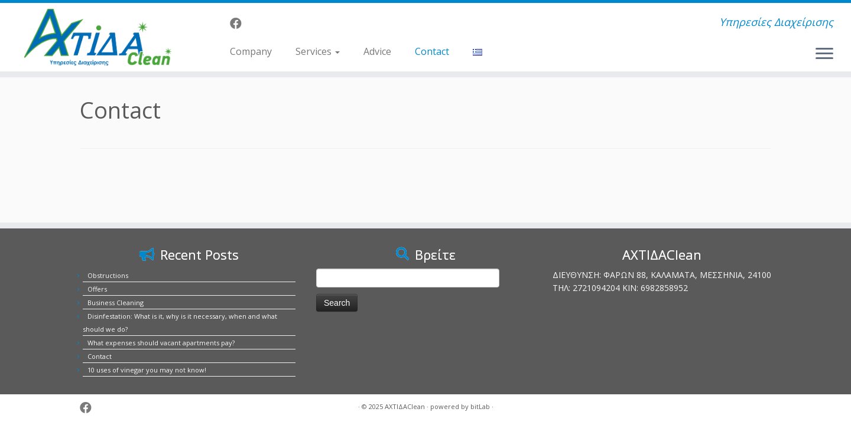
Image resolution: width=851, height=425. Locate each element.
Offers (97, 289)
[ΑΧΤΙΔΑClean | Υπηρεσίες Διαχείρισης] (98, 37)
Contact (432, 51)
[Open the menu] (824, 54)
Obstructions (107, 275)
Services (317, 51)
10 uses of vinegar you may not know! (146, 369)
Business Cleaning (115, 302)
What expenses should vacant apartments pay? (161, 342)
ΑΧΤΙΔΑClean (405, 406)
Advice (377, 51)
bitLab (480, 406)
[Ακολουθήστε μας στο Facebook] (239, 23)
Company (251, 51)
